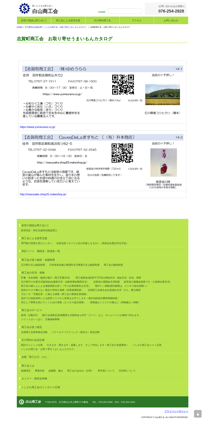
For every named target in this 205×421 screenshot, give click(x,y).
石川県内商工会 (102, 20)
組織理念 (26, 370)
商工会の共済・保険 (33, 272)
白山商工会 (33, 402)
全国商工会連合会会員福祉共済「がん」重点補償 (114, 290)
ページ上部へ (198, 414)
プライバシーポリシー (176, 411)
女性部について (127, 370)
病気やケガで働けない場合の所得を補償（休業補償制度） (52, 290)
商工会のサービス (31, 310)
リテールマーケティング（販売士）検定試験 (76, 332)
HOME (102, 12)
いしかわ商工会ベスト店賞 (147, 345)
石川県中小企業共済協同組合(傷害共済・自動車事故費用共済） (55, 281)
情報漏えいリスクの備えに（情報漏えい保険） (115, 302)
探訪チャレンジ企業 (32, 345)
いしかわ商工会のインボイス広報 (40, 387)
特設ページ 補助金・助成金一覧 (40, 251)
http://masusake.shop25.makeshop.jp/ (43, 194)
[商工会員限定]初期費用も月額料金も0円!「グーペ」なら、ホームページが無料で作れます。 (91, 315)
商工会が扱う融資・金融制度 (38, 259)
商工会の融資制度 (113, 264)
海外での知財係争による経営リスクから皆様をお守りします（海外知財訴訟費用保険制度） (70, 298)
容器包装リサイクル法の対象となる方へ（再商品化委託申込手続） (92, 243)
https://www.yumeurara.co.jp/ (37, 127)
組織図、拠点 (56, 370)
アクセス (137, 20)
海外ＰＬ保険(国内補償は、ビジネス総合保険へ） (122, 285)
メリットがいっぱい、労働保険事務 (40, 319)
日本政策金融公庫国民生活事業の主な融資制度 (74, 264)
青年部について (106, 370)
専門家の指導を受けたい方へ (36, 243)
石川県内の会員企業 (33, 27)
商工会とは (27, 365)
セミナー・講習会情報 (34, 378)
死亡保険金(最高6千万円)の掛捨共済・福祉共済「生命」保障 (108, 277)
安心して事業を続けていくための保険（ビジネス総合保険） (53, 302)
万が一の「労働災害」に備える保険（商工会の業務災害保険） (54, 294)
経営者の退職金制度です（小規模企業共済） (148, 281)
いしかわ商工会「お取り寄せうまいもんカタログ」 (66, 27)
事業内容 (39, 370)
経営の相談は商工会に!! (34, 20)
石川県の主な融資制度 (33, 264)
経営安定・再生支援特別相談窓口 (39, 230)
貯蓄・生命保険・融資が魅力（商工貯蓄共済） (46, 277)
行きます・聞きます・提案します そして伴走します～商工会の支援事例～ (87, 345)
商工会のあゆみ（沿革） (80, 370)
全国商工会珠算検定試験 (34, 332)
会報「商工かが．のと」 (35, 356)
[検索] (125, 11)
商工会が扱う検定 (31, 327)
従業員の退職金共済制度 (106, 281)
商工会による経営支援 (68, 20)
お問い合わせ (171, 20)
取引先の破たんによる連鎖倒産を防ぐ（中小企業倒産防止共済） (56, 285)
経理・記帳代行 (29, 315)
